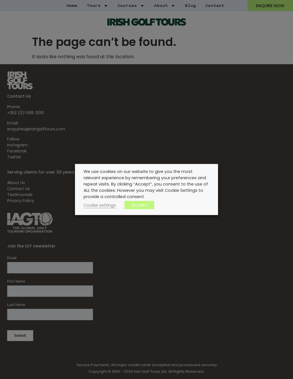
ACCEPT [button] (139, 205)
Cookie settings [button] (100, 205)
